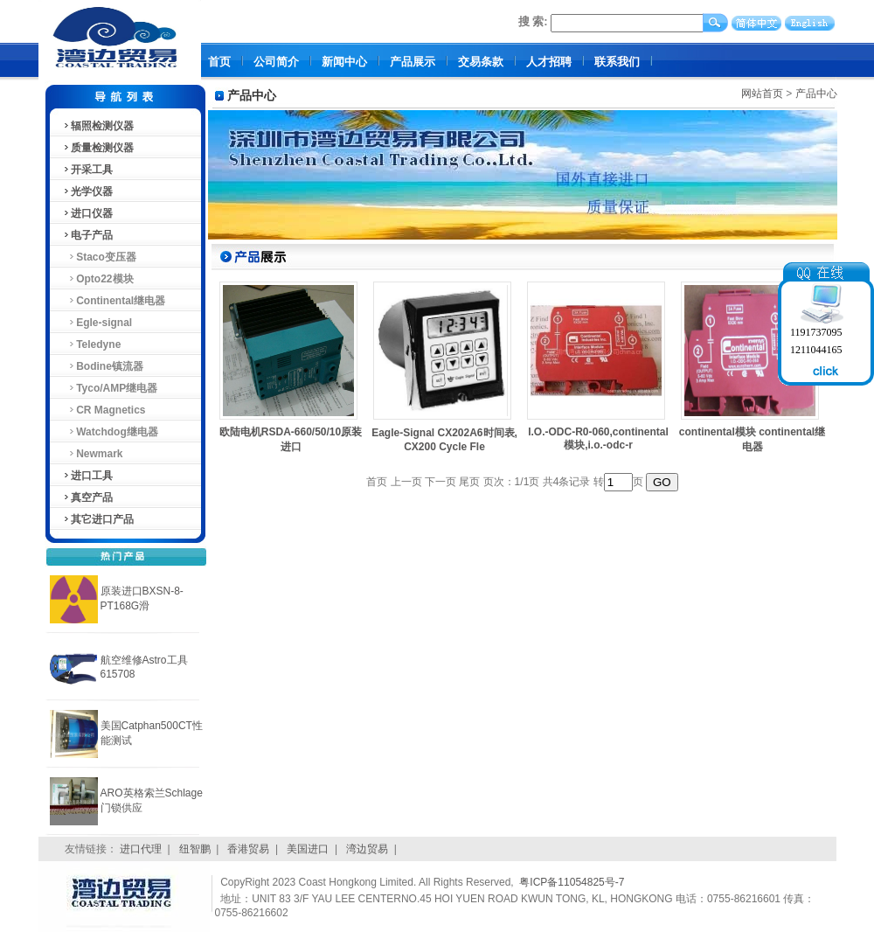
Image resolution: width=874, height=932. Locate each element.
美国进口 (308, 849)
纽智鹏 (195, 849)
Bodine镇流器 (102, 366)
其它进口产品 (98, 519)
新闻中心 (344, 61)
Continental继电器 (114, 301)
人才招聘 (549, 61)
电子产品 (87, 235)
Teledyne (91, 344)
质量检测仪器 (98, 148)
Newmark (92, 454)
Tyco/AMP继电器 (110, 388)
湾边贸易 (367, 849)
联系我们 (617, 61)
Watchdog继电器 (110, 432)
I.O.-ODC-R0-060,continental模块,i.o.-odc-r (598, 438)
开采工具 (87, 169)
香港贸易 (248, 849)
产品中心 (816, 93)
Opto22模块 (98, 279)
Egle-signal (97, 322)
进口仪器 (87, 213)
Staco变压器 (99, 257)
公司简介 (276, 61)
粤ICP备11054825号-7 (571, 882)
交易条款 (480, 61)
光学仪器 (87, 191)
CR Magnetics (104, 410)
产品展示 (412, 61)
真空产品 (87, 497)
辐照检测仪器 (98, 126)
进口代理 (141, 849)
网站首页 (762, 93)
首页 (219, 61)
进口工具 (87, 475)
